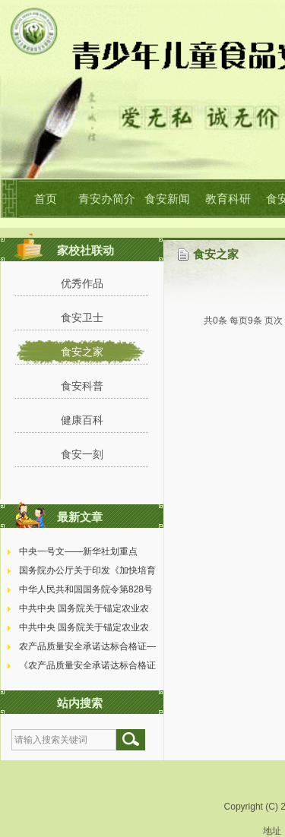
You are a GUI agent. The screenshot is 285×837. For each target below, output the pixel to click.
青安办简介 (106, 198)
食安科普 (82, 386)
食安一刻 (82, 454)
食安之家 (82, 352)
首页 (45, 198)
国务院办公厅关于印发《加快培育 (87, 570)
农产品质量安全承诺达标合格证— (87, 646)
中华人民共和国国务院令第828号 (86, 589)
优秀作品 (82, 283)
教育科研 (228, 198)
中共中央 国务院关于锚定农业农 (84, 608)
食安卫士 (82, 317)
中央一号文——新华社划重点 (78, 551)
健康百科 (82, 420)
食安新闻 (167, 198)
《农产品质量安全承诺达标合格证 (87, 665)
